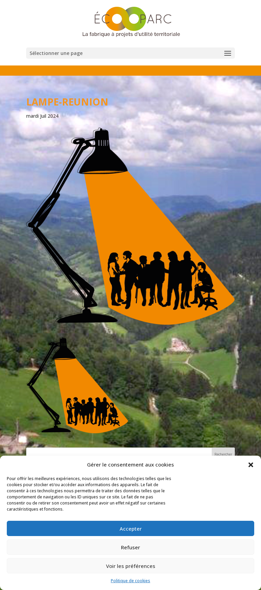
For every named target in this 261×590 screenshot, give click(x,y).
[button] (250, 464)
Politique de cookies (130, 581)
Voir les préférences (130, 566)
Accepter (131, 528)
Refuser (130, 547)
